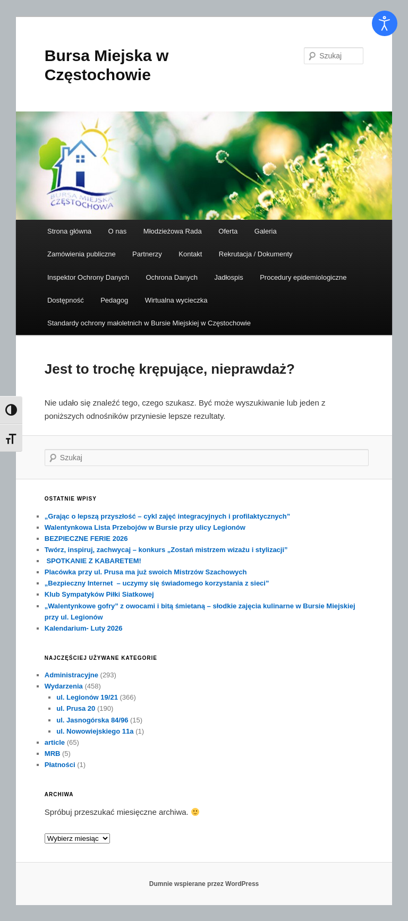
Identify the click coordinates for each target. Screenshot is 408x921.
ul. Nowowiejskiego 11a (94, 731)
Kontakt (190, 254)
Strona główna (69, 231)
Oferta (227, 231)
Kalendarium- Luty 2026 (84, 628)
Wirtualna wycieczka (176, 300)
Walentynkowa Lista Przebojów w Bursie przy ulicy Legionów (145, 527)
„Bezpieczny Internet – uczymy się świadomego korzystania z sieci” (157, 583)
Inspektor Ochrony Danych (88, 277)
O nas (117, 231)
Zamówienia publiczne (81, 254)
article (55, 742)
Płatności (60, 765)
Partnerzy (147, 254)
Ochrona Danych (172, 277)
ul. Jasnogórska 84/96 (92, 720)
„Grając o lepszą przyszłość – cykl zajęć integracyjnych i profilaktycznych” (167, 516)
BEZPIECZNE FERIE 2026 (86, 539)
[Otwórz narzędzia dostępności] (384, 23)
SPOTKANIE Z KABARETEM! (93, 561)
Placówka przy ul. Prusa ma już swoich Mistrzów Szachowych (146, 572)
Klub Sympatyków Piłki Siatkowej (99, 594)
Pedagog (114, 300)
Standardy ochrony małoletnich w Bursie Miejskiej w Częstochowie (149, 323)
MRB (53, 754)
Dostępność (65, 300)
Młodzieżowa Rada (172, 231)
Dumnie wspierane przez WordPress (204, 884)
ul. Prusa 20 (75, 708)
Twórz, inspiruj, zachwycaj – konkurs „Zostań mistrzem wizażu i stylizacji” (166, 550)
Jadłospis (228, 277)
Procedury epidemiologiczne (303, 277)
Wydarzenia (64, 686)
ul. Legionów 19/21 (87, 697)
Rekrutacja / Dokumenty (256, 254)
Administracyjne (71, 675)
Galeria (265, 231)
